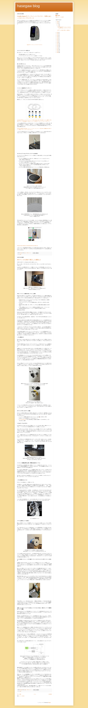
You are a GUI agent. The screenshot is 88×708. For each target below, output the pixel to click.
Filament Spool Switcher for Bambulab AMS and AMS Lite (27, 245)
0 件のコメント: (28, 252)
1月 (58, 25)
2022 (58, 33)
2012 (58, 46)
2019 (58, 36)
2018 (58, 38)
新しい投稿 (19, 694)
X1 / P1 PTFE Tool (22, 419)
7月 (58, 24)
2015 (58, 42)
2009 (58, 51)
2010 (58, 49)
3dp (20, 254)
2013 (58, 45)
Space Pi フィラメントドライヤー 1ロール (34, 44)
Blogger (49, 702)
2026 (58, 21)
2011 (58, 48)
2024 (58, 32)
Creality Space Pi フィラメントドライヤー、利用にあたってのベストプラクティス (64, 28)
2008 (58, 52)
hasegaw (58, 15)
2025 (58, 23)
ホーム (35, 694)
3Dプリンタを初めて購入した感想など (29, 259)
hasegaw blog (28, 6)
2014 (58, 43)
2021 (58, 35)
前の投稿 (50, 694)
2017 (58, 39)
